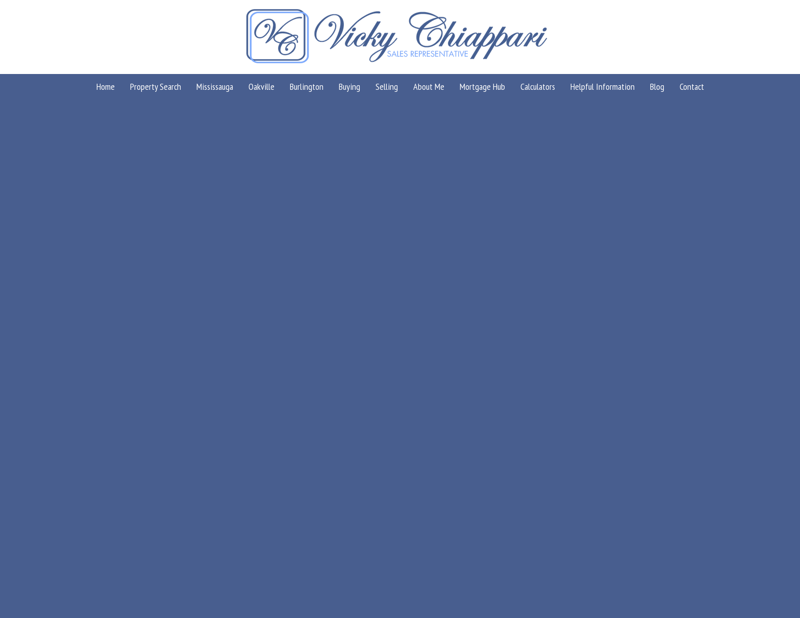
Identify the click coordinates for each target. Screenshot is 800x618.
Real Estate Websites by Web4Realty (649, 539)
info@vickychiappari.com (224, 462)
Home (686, 126)
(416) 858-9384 (209, 476)
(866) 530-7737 (209, 490)
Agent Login (733, 539)
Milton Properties (730, 126)
